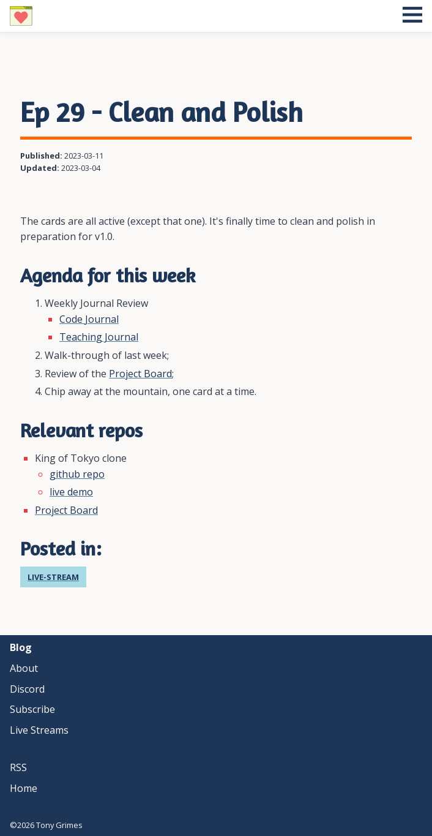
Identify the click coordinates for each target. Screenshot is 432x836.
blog (21, 647)
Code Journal (89, 319)
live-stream (53, 576)
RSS (18, 767)
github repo (77, 474)
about (24, 668)
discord (27, 689)
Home (23, 788)
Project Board (140, 373)
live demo (71, 492)
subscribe (32, 709)
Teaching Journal (98, 337)
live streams (39, 730)
